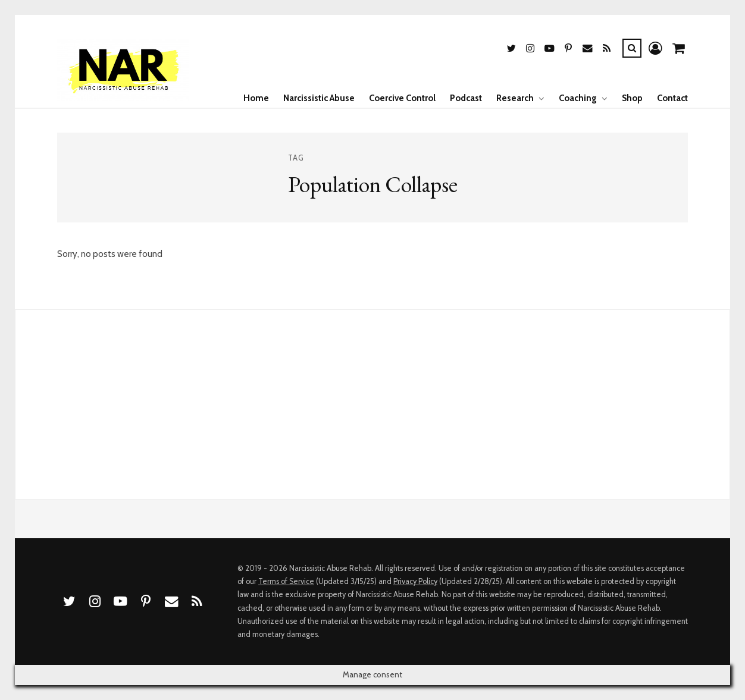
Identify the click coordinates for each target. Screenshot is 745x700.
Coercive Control (402, 98)
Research (515, 98)
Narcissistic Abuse (319, 98)
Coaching (578, 98)
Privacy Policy (415, 581)
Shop (632, 98)
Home (256, 98)
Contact (672, 98)
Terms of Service (286, 581)
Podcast (466, 98)
